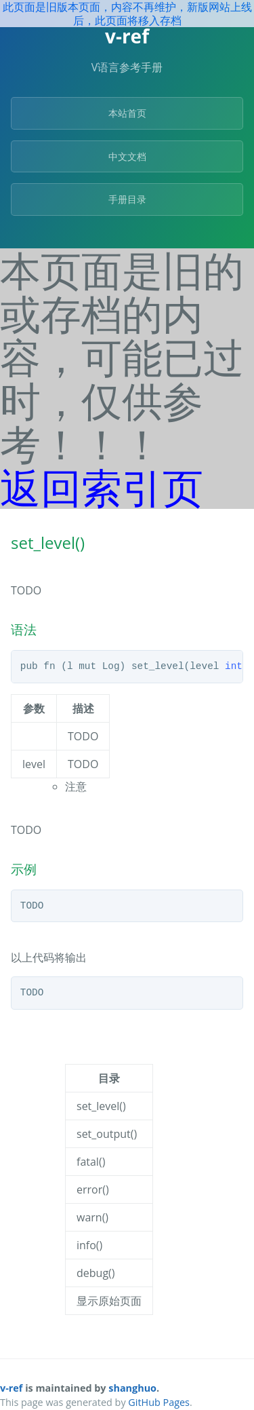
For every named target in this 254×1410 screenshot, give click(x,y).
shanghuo (132, 1388)
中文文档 (127, 156)
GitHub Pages (159, 1402)
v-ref (11, 1388)
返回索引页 (101, 487)
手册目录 (127, 199)
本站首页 (127, 113)
